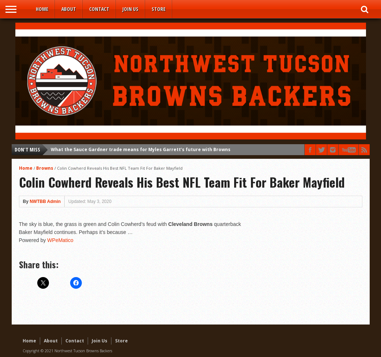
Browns (44, 168)
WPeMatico (60, 240)
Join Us (130, 8)
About (68, 8)
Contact (99, 8)
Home (42, 8)
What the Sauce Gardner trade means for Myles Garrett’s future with (140, 149)
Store (158, 8)
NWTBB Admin (45, 201)
